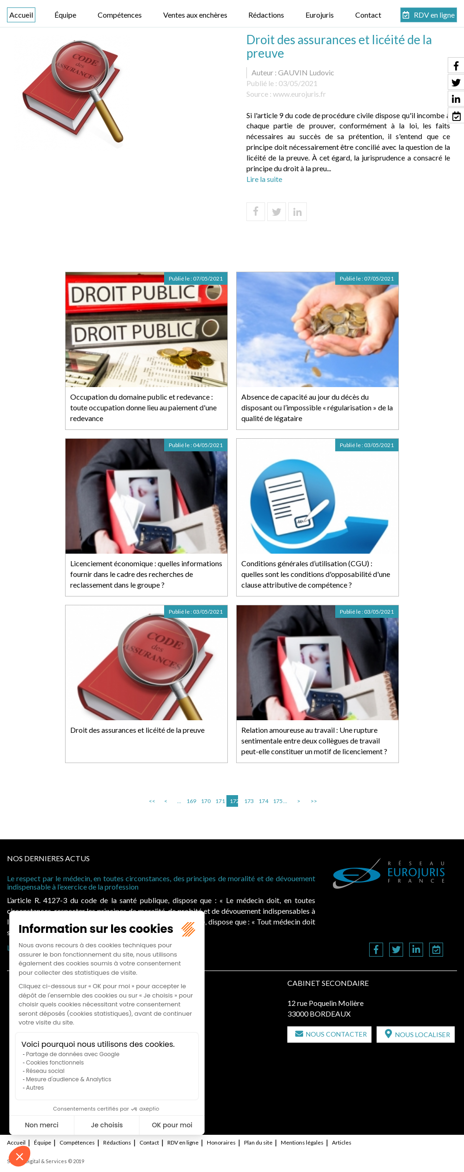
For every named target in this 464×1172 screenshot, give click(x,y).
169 (190, 800)
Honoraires (221, 1142)
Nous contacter (336, 1034)
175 (277, 800)
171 (219, 800)
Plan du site (258, 1142)
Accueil (21, 14)
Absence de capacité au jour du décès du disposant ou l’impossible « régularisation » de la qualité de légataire (317, 407)
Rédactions (266, 14)
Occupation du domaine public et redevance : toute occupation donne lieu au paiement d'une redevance (143, 407)
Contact (368, 14)
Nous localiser (422, 1034)
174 (263, 800)
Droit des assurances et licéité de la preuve (137, 729)
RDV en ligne (434, 14)
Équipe (65, 14)
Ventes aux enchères (195, 14)
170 (205, 800)
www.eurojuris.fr (299, 93)
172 (234, 800)
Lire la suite (264, 178)
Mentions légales (302, 1142)
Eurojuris (319, 14)
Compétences (120, 14)
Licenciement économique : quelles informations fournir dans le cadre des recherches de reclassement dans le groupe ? (146, 574)
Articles (341, 1142)
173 (248, 800)
